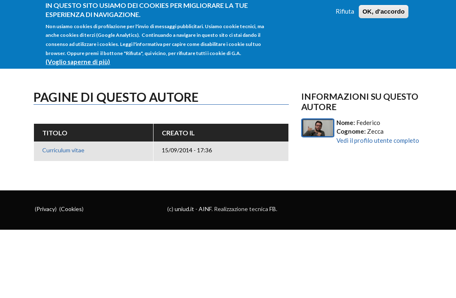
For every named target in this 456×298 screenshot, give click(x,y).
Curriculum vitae (63, 150)
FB (272, 208)
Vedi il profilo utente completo (377, 140)
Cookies (71, 208)
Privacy (45, 208)
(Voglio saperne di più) (78, 56)
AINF (205, 208)
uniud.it (184, 208)
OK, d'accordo (383, 6)
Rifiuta (345, 6)
